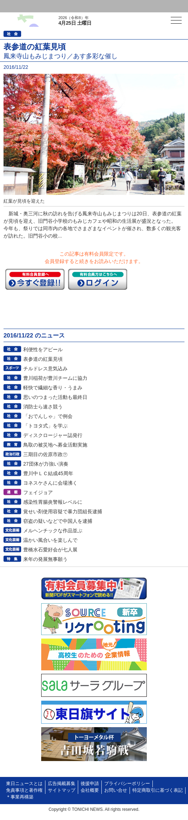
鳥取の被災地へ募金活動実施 (55, 445)
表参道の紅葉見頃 (43, 359)
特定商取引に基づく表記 (157, 790)
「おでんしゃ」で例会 (48, 416)
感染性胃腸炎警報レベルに (52, 502)
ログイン (19, 6)
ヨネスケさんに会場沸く (50, 483)
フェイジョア (38, 492)
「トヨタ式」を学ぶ (45, 426)
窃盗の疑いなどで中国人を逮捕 (57, 521)
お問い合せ (115, 790)
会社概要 (90, 790)
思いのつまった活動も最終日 (55, 397)
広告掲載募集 (61, 783)
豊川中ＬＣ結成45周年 (48, 473)
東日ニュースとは (24, 783)
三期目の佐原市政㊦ (45, 454)
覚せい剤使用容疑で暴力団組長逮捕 (62, 511)
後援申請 (90, 783)
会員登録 (54, 6)
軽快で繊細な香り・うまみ (52, 387)
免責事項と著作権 (24, 790)
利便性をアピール (43, 349)
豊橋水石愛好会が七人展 (50, 549)
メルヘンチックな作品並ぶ (52, 530)
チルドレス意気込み (45, 368)
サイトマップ (61, 790)
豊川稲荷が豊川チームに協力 (55, 378)
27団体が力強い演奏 (45, 464)
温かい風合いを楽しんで (50, 540)
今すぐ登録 (34, 279)
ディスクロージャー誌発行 (52, 435)
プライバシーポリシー (127, 783)
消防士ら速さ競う (43, 406)
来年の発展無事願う (45, 559)
